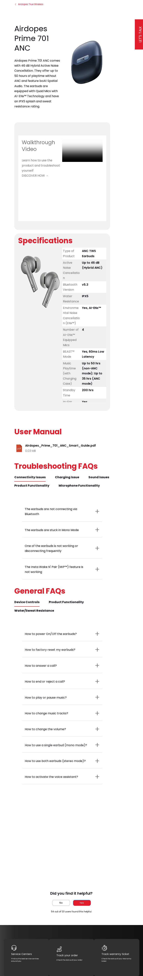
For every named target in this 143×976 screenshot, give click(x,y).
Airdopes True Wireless (28, 4)
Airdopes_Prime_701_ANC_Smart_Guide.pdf (60, 445)
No (61, 903)
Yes (82, 903)
